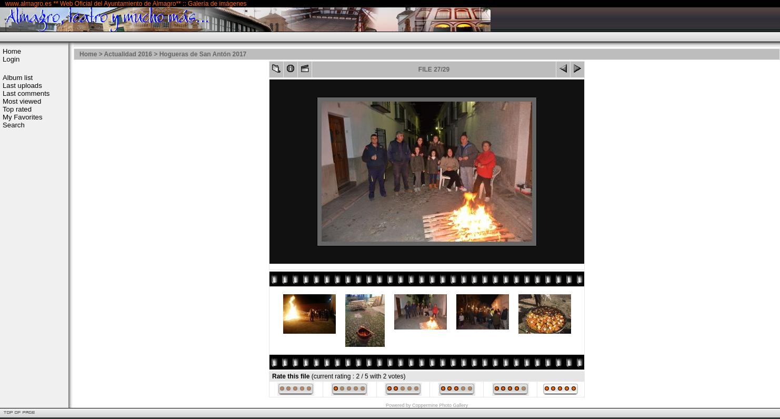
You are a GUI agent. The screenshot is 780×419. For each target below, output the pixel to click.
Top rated (17, 109)
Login (11, 59)
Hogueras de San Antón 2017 (203, 54)
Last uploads (22, 85)
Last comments (26, 93)
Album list (18, 78)
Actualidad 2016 (128, 54)
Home (12, 51)
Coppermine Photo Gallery (440, 405)
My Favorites (22, 117)
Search (14, 125)
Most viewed (22, 101)
